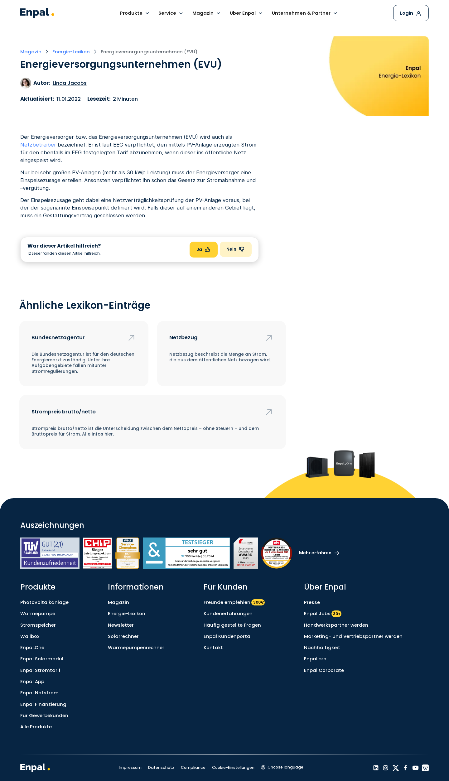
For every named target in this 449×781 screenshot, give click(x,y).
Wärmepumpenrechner (136, 647)
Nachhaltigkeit (322, 647)
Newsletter (121, 625)
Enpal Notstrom (39, 692)
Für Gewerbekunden (44, 715)
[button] (135, 13)
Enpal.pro (315, 658)
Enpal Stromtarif (40, 670)
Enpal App (32, 681)
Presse (312, 602)
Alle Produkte (36, 726)
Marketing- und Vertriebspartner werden (353, 636)
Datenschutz (161, 767)
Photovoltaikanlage (44, 602)
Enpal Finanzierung (43, 704)
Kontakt (213, 647)
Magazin (118, 602)
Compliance (193, 767)
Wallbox (29, 636)
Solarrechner (123, 636)
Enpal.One (32, 647)
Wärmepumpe (37, 613)
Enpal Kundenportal (228, 636)
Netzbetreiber (38, 145)
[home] (37, 13)
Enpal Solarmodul (41, 658)
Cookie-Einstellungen (233, 767)
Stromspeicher (38, 625)
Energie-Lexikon (126, 613)
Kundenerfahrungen (228, 613)
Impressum (130, 767)
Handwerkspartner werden (336, 625)
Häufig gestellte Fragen (232, 625)
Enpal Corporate (324, 670)
